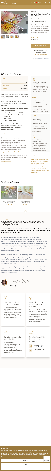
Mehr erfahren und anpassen (25, 468)
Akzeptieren (25, 460)
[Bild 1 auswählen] (3, 36)
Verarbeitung (5, 88)
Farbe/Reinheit (6, 85)
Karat (4, 78)
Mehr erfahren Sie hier (6, 161)
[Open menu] (49, 2)
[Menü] (49, 456)
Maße (4, 81)
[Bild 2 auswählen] (7, 36)
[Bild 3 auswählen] (12, 36)
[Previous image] (2, 22)
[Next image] (27, 22)
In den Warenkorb (40, 45)
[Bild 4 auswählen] (17, 36)
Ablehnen (25, 464)
